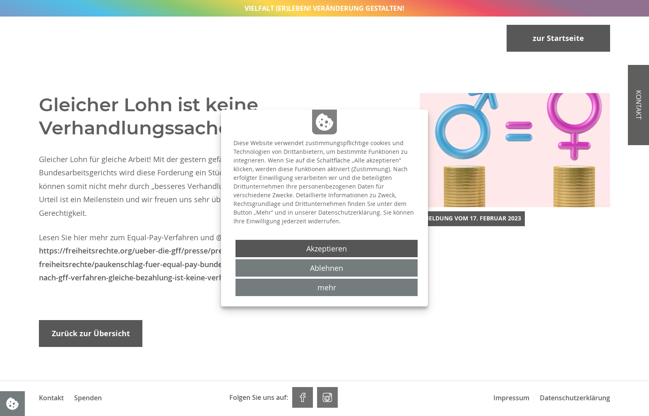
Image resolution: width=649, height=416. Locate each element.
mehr (326, 287)
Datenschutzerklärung (575, 397)
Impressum (511, 397)
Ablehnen (326, 268)
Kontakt (51, 397)
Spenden (88, 397)
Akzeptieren (326, 248)
